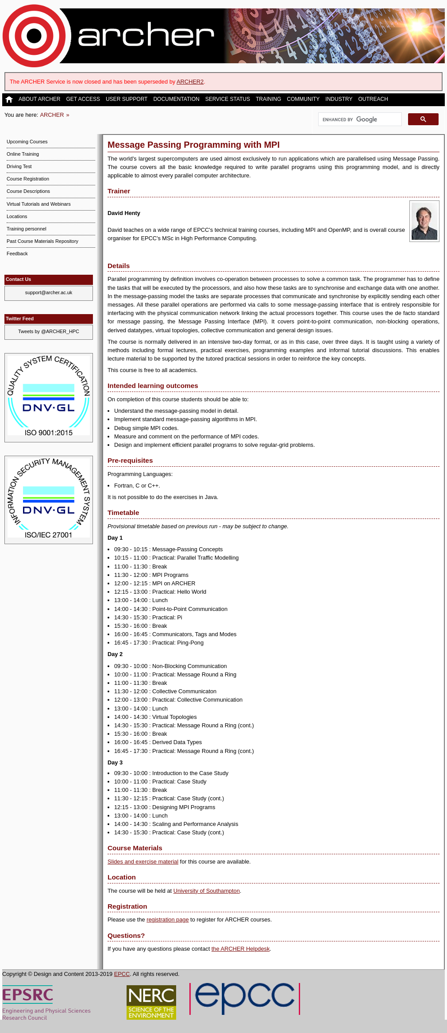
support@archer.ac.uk (49, 292)
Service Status (227, 99)
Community (303, 99)
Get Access (83, 99)
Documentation (176, 99)
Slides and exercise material (143, 861)
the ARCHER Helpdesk (241, 948)
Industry (338, 99)
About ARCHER (39, 99)
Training (268, 99)
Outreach (373, 99)
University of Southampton (206, 890)
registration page (167, 919)
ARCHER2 (190, 81)
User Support (126, 99)
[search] (359, 119)
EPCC (122, 974)
